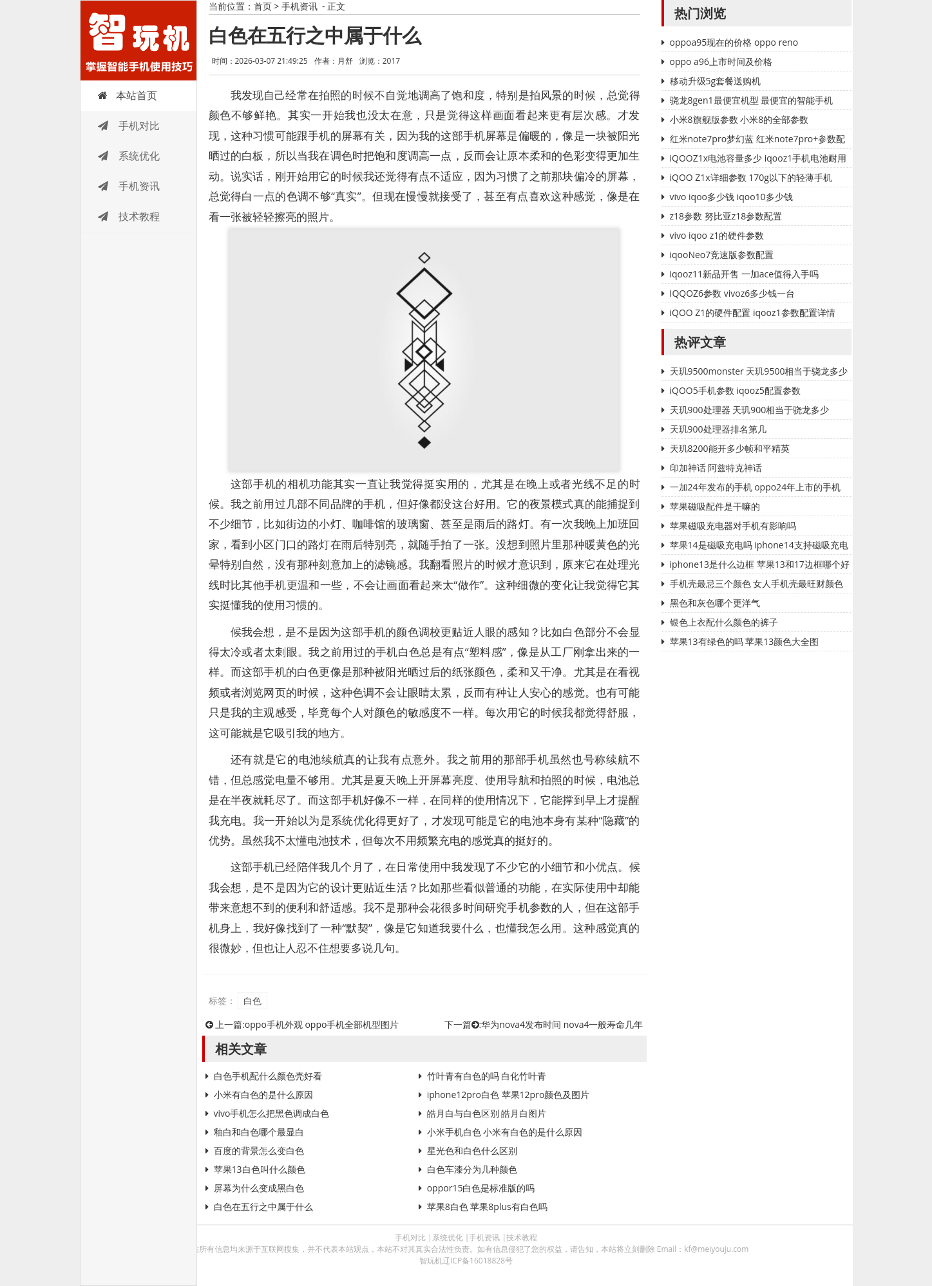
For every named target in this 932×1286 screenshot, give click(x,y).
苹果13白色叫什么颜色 (259, 1169)
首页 (263, 6)
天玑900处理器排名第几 (718, 429)
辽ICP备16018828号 (477, 1260)
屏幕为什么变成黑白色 (259, 1188)
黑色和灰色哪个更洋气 (715, 603)
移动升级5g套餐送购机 (715, 81)
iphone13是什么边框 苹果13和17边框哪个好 (760, 564)
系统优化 (128, 156)
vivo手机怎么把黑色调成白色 (272, 1113)
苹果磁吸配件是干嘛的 (715, 506)
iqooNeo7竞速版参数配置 (722, 254)
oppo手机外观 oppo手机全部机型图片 (322, 1024)
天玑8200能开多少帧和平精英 (730, 448)
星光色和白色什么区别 (472, 1150)
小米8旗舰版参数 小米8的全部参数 (739, 119)
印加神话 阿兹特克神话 (716, 467)
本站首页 (127, 95)
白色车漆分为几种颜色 (472, 1169)
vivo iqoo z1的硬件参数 (717, 235)
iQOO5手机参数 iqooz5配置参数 (735, 390)
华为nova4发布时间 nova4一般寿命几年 (562, 1024)
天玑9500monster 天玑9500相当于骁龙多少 (759, 371)
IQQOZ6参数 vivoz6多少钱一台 (732, 293)
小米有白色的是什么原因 (263, 1094)
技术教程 (128, 216)
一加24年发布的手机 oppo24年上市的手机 (755, 487)
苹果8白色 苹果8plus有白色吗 (487, 1206)
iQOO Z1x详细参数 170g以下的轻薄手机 (751, 177)
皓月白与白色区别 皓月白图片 (487, 1113)
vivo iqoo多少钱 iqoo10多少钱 (731, 197)
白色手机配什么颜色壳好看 (268, 1076)
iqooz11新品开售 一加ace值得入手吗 (744, 274)
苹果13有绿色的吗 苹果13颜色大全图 (744, 641)
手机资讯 (128, 186)
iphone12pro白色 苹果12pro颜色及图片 (508, 1094)
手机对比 (128, 125)
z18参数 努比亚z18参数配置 (726, 216)
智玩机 (138, 40)
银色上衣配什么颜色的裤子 (724, 622)
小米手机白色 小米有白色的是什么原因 (505, 1132)
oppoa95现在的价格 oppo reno (734, 42)
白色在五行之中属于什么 (263, 1206)
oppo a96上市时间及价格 (721, 61)
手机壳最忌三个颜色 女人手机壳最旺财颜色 (757, 583)
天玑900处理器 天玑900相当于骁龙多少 (750, 410)
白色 (252, 1000)
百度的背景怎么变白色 (259, 1150)
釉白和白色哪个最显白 (259, 1132)
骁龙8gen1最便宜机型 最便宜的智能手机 (751, 100)
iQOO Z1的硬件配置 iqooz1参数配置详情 (752, 312)
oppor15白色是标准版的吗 (481, 1188)
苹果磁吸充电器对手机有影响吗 (733, 525)
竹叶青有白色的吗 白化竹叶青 (487, 1076)
